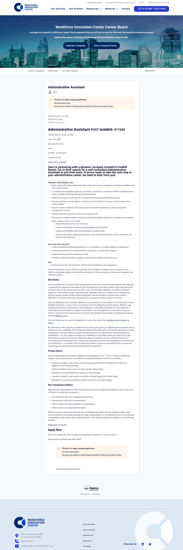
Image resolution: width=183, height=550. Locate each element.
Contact (125, 8)
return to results (59, 151)
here (76, 355)
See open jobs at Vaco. (62, 92)
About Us (111, 9)
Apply (50, 151)
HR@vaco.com (61, 305)
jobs (53, 60)
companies (36, 60)
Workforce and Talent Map (120, 2)
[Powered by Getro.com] (91, 478)
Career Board (94, 2)
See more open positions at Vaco (68, 458)
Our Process (76, 8)
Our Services (58, 8)
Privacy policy (85, 484)
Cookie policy (96, 484)
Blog (141, 2)
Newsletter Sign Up (158, 2)
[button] (151, 9)
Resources (94, 9)
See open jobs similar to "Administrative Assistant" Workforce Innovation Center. (83, 96)
